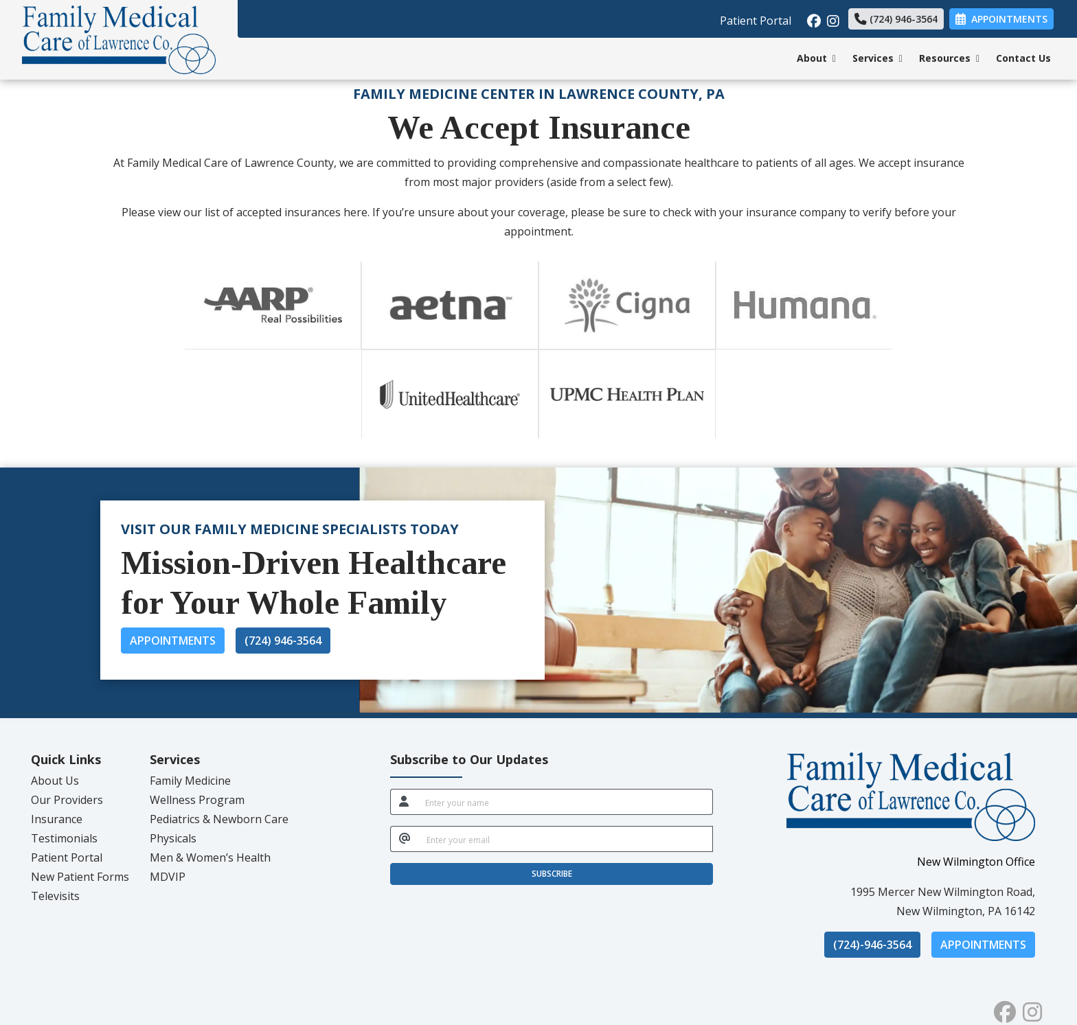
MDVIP (167, 876)
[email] (565, 839)
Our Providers (67, 799)
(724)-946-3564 (872, 944)
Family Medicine (190, 780)
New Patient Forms (80, 876)
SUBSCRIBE (552, 873)
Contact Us (1023, 58)
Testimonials (64, 838)
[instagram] (832, 17)
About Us (55, 780)
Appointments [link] (1001, 18)
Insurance (56, 819)
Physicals (173, 838)
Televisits (55, 895)
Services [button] (877, 58)
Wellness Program (197, 799)
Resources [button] (949, 58)
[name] (565, 802)
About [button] (816, 58)
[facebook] (812, 17)
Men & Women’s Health (210, 857)
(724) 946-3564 (896, 18)
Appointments (173, 640)
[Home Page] (119, 38)
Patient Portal (755, 20)
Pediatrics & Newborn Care (219, 819)
